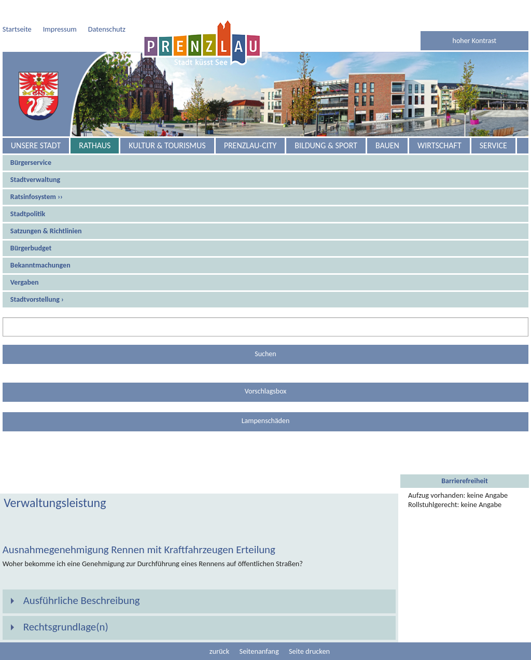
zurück (219, 651)
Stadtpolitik (27, 213)
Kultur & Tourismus (167, 145)
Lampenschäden (266, 420)
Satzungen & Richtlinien (46, 231)
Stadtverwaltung (35, 179)
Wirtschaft (439, 145)
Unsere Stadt (36, 145)
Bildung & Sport (326, 145)
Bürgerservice (30, 162)
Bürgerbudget (31, 248)
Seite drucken (309, 651)
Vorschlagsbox (266, 391)
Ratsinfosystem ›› (36, 196)
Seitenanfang (259, 651)
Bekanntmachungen (40, 265)
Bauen (387, 145)
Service (493, 145)
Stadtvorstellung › (37, 299)
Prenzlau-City (250, 145)
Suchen (265, 353)
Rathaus (94, 145)
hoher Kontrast (475, 40)
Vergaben (24, 282)
